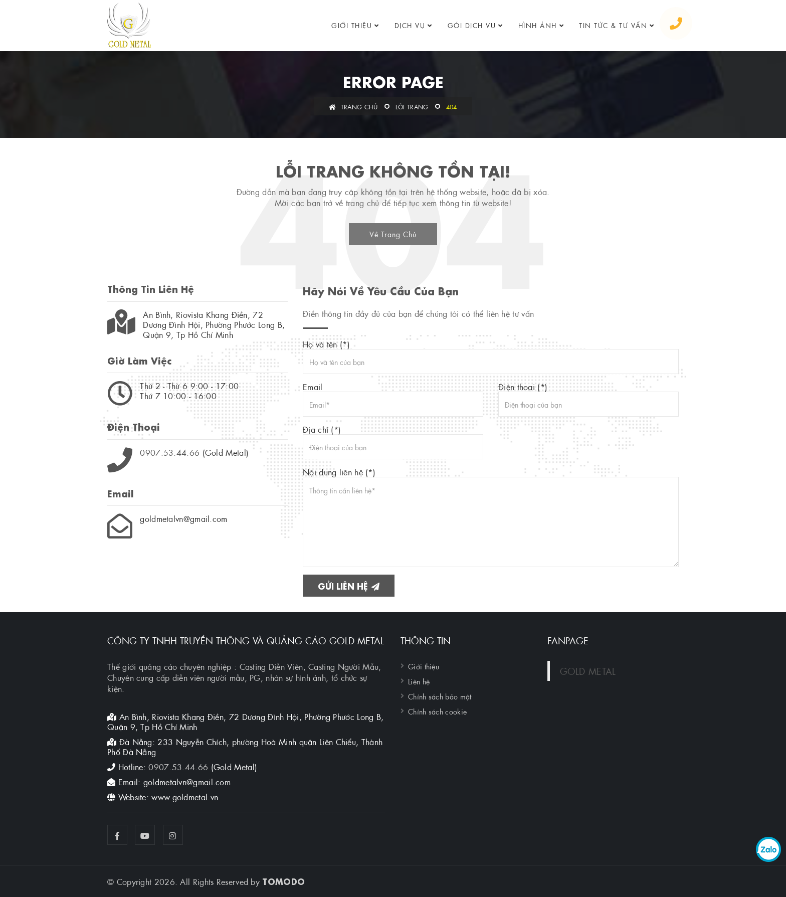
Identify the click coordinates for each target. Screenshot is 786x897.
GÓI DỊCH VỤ (472, 25)
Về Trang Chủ (393, 233)
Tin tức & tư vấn (613, 25)
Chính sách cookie (437, 710)
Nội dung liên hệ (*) (491, 517)
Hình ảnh (537, 25)
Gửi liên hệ (348, 585)
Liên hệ (419, 680)
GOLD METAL (588, 670)
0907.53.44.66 (170, 452)
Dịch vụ (410, 25)
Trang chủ (353, 106)
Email (393, 399)
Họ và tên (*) (491, 356)
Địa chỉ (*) (393, 441)
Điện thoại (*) (588, 399)
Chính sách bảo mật (439, 695)
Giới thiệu (351, 25)
